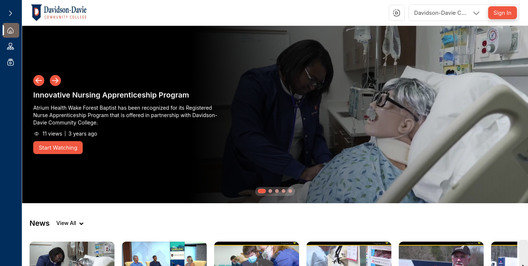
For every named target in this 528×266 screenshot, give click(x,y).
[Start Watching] (58, 147)
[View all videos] (69, 223)
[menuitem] (11, 30)
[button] (396, 12)
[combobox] (447, 12)
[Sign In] (502, 12)
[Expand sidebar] (10, 13)
